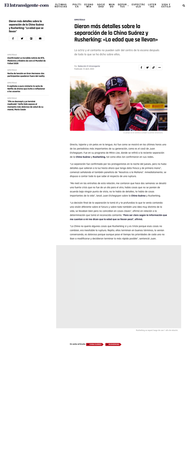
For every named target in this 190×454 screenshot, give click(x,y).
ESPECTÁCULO (138, 5)
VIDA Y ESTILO (166, 5)
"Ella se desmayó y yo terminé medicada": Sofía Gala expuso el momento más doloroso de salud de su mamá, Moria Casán (25, 105)
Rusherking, (99, 157)
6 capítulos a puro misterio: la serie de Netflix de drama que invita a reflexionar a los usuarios (26, 89)
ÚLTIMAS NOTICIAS (61, 5)
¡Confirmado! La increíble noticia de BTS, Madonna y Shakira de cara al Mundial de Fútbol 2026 (26, 61)
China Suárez (83, 157)
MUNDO (112, 5)
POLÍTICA (77, 5)
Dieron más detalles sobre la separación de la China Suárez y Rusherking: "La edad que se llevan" (26, 26)
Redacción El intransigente (89, 66)
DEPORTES (122, 5)
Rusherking (114, 344)
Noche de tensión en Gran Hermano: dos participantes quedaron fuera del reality (26, 75)
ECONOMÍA (88, 5)
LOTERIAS (152, 5)
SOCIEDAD (101, 5)
